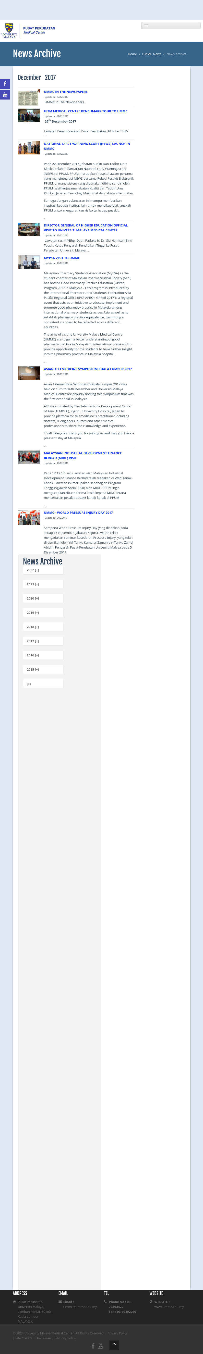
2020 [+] (33, 598)
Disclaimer (43, 1338)
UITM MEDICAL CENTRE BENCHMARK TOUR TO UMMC (86, 111)
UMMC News (151, 54)
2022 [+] (33, 570)
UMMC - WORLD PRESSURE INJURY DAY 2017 (78, 512)
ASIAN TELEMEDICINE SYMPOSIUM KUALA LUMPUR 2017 (88, 369)
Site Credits (23, 1338)
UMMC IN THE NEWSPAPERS (65, 91)
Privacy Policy (118, 1333)
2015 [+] (33, 669)
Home (132, 54)
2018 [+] (33, 627)
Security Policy (65, 1338)
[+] (29, 683)
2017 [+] (33, 641)
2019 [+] (33, 612)
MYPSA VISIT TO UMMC (62, 258)
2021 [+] (33, 584)
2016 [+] (33, 655)
